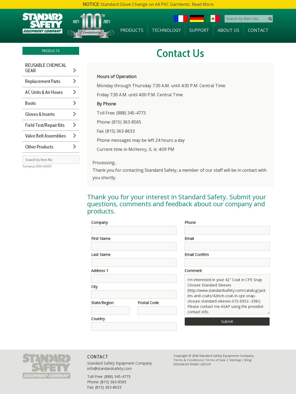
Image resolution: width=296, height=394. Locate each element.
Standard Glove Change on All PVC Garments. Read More (148, 4)
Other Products (39, 147)
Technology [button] (166, 30)
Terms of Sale (215, 360)
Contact (258, 30)
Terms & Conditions (188, 360)
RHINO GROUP (200, 364)
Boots (30, 103)
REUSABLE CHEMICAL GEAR (45, 68)
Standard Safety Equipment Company (119, 363)
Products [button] (131, 30)
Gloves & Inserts (40, 114)
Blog (248, 360)
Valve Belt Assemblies (45, 136)
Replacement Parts (42, 81)
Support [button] (199, 30)
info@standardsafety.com (109, 368)
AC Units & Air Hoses (44, 92)
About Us (228, 30)
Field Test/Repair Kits (44, 125)
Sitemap (235, 360)
